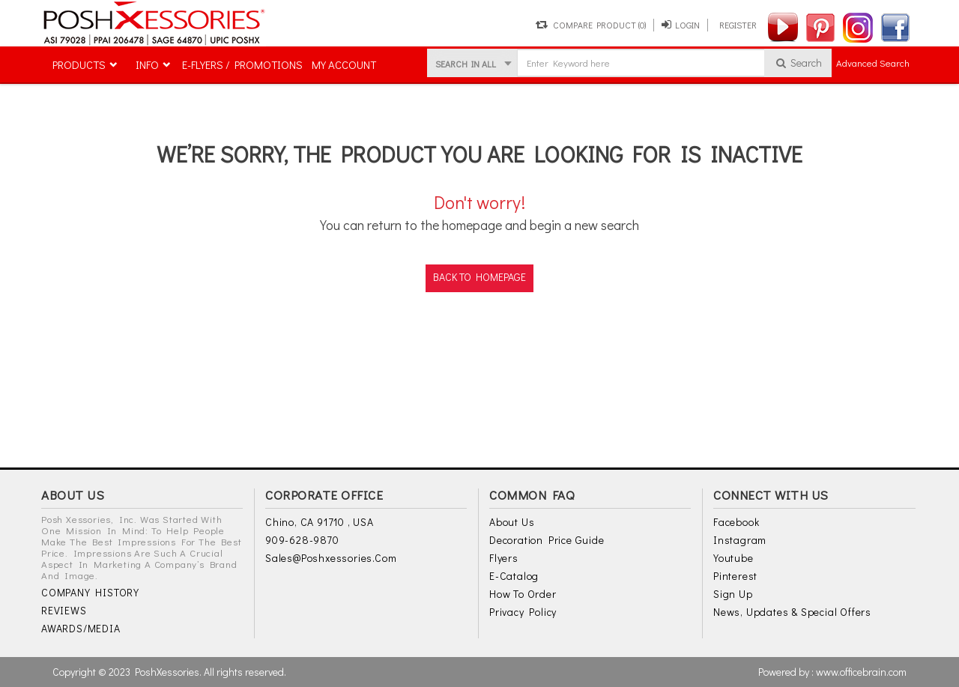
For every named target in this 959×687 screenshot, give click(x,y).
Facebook (736, 522)
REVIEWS (64, 611)
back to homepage (479, 277)
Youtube (733, 558)
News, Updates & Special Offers (792, 612)
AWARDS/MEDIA (81, 629)
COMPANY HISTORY (90, 593)
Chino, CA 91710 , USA (319, 522)
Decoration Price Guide (547, 540)
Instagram (739, 540)
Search (798, 62)
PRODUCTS (79, 64)
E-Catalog (514, 576)
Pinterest (735, 576)
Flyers (503, 558)
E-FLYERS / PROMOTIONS (242, 64)
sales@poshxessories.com (330, 558)
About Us (511, 522)
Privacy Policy (523, 612)
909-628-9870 (302, 540)
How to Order (523, 594)
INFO (147, 64)
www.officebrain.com (861, 672)
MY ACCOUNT (344, 64)
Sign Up (733, 594)
